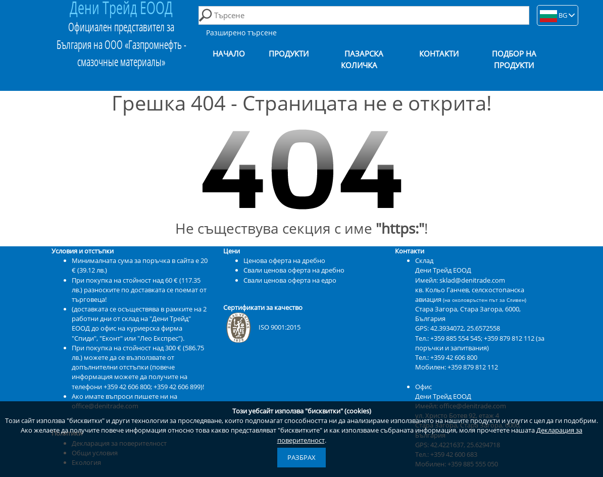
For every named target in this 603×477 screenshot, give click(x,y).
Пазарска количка (362, 59)
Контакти (439, 53)
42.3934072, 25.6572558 (465, 328)
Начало (229, 53)
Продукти (289, 53)
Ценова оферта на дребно (284, 260)
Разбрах (301, 457)
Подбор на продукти (514, 59)
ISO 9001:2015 (261, 327)
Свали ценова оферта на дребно (293, 270)
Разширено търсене (241, 32)
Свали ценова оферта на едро (289, 280)
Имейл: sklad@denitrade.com (460, 280)
